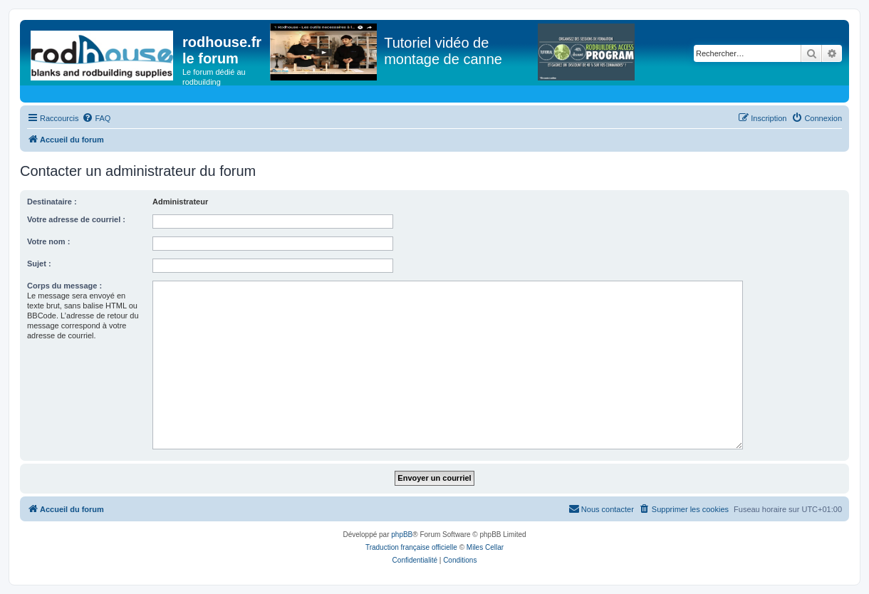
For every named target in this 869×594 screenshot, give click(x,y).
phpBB (401, 534)
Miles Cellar (485, 547)
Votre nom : (48, 241)
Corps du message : (64, 285)
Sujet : (39, 263)
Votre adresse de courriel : (76, 219)
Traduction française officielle (411, 547)
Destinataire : (52, 201)
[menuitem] (96, 118)
